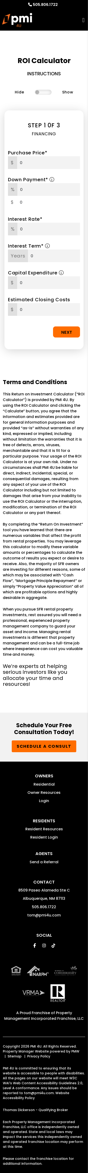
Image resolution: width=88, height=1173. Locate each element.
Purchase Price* (27, 152)
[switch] (43, 92)
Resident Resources (44, 829)
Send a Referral (44, 862)
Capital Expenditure (36, 272)
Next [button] (66, 332)
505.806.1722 (45, 4)
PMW (75, 1051)
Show (67, 92)
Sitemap (15, 1056)
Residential (44, 784)
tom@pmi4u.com (44, 915)
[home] (17, 20)
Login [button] (44, 800)
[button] (35, 945)
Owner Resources (44, 792)
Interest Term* (29, 246)
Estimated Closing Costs (39, 299)
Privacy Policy (38, 1056)
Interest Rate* (25, 219)
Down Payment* (31, 179)
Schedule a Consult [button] (44, 746)
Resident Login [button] (44, 837)
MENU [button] (83, 20)
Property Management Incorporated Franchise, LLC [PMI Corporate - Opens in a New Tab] (44, 1015)
